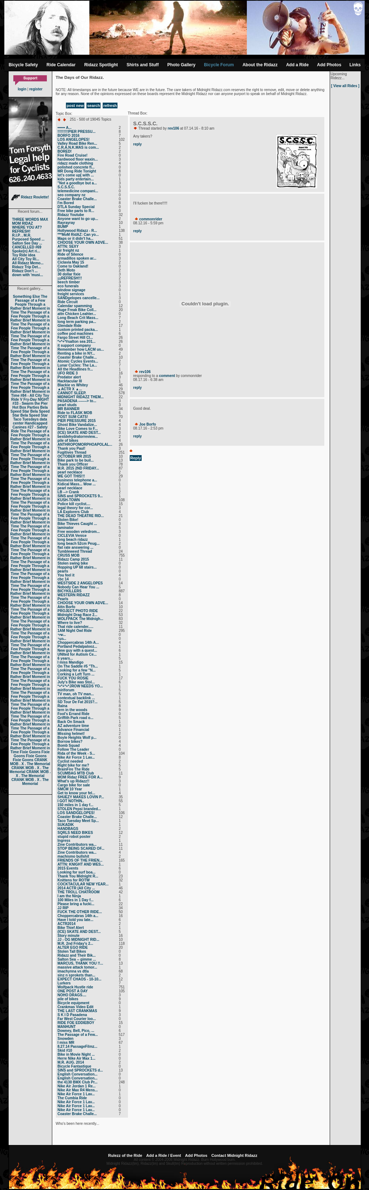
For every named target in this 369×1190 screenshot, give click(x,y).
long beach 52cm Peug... (79, 543)
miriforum (66, 690)
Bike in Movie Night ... (76, 1054)
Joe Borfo (147, 424)
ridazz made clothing (75, 163)
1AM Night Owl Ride (75, 631)
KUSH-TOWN (69, 500)
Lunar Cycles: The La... (77, 365)
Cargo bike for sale (74, 785)
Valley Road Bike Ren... (77, 143)
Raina (62, 706)
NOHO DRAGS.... (72, 995)
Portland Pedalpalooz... (77, 646)
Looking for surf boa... (77, 872)
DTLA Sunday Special (76, 207)
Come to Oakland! (73, 266)
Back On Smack (71, 722)
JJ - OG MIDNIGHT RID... (78, 940)
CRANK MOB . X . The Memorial (30, 762)
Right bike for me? (73, 765)
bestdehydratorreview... (78, 437)
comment (167, 376)
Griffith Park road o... (75, 718)
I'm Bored (66, 203)
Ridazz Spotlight (101, 64)
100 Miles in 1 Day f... (76, 900)
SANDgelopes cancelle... (79, 298)
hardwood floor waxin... (78, 159)
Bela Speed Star (29, 409)
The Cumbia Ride (72, 1098)
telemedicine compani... (78, 191)
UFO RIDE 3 (68, 373)
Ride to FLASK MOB (75, 413)
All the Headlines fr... (75, 369)
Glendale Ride (70, 326)
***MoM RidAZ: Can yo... (78, 235)
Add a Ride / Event (163, 1155)
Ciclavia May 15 (71, 262)
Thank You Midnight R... (78, 876)
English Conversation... (78, 1074)
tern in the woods (73, 710)
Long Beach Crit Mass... (78, 318)
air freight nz (68, 250)
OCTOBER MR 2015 (74, 456)
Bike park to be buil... (76, 460)
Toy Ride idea (23, 255)
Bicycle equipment (73, 1003)
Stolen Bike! (68, 520)
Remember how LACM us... (81, 349)
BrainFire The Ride (74, 769)
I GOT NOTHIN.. (71, 801)
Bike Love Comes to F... (78, 429)
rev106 (173, 128)
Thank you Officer (73, 464)
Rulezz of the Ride (125, 1155)
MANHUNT (67, 1027)
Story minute (69, 936)
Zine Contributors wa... (77, 845)
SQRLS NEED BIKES (75, 833)
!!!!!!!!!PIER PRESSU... (77, 132)
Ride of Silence (71, 254)
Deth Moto (66, 270)
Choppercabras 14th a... (78, 916)
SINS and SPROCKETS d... (80, 1070)
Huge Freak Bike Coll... (77, 310)
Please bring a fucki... (76, 904)
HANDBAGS (68, 829)
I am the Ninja (69, 896)
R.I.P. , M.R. (21, 235)
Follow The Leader (73, 749)
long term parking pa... (77, 322)
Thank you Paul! (71, 448)
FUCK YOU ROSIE (73, 678)
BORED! (65, 151)
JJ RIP (63, 908)
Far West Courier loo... (77, 1019)
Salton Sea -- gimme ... (77, 959)
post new (75, 105)
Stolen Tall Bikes (72, 951)
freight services (71, 294)
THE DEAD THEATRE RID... (81, 516)
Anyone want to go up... (78, 219)
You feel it (66, 575)
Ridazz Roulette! (30, 197)
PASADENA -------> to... (77, 401)
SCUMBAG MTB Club (76, 773)
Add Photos (329, 64)
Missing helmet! (71, 734)
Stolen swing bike (73, 563)
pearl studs (67, 405)
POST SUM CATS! (73, 417)
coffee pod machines (75, 334)
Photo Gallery (181, 64)
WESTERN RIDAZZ (74, 595)
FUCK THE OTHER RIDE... (80, 912)
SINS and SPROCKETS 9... (80, 496)
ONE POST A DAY (73, 991)
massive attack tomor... (77, 967)
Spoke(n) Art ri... (26, 251)
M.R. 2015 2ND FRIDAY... (78, 468)
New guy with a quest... (77, 650)
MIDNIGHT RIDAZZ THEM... (81, 397)
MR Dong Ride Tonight (77, 171)
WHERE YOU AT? (27, 227)
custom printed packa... (78, 330)
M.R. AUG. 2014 (71, 1062)
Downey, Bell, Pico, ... (76, 1031)
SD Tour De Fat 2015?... (78, 702)
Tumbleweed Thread (75, 551)
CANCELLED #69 (26, 247)
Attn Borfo (66, 607)
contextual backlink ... (76, 698)
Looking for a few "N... (77, 670)
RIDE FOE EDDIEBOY (76, 1023)
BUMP (63, 227)
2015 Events (68, 868)
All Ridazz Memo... (28, 263)
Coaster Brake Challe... (77, 199)
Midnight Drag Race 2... (78, 615)
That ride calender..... (75, 627)
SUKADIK (66, 825)
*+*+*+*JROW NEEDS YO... (80, 686)
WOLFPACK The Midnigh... (80, 619)
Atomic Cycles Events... (78, 361)
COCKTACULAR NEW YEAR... (83, 884)
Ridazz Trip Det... (26, 267)
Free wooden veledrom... (79, 532)
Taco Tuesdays (26, 419)
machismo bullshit (73, 856)
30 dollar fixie (69, 274)
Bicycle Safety (23, 64)
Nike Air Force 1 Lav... (76, 757)
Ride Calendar (61, 64)
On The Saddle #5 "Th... (78, 666)
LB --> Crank (68, 492)
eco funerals (68, 286)
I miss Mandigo (71, 662)
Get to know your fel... (76, 793)
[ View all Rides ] (345, 86)
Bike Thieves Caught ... (77, 524)
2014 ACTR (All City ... (76, 888)
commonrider (150, 219)
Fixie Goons (30, 752)
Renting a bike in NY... (76, 353)
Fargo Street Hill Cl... (75, 338)
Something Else (26, 296)
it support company (74, 345)
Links (355, 64)
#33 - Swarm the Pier (30, 403)
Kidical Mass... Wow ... (77, 484)
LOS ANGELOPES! (74, 140)
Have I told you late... (75, 920)
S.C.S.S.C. (66, 187)
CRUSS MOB (69, 555)
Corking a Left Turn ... (76, 674)
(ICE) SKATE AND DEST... (79, 433)
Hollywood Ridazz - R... (77, 231)
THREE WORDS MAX (30, 219)
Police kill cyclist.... (74, 504)
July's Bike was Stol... (76, 682)
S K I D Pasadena (72, 1015)
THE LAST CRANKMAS (77, 1011)
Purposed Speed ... (28, 239)
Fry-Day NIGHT (36, 399)
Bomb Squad (69, 745)
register (36, 89)
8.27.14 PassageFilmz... (78, 1046)
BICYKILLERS (70, 591)
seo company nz (72, 195)
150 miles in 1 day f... (76, 805)
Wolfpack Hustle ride (75, 987)
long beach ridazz (73, 540)
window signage (71, 290)
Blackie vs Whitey (73, 385)
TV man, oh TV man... (76, 694)
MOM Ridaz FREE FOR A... (80, 777)
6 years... (65, 658)
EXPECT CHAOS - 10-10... (80, 979)
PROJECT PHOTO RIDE (78, 611)
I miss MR (66, 1043)
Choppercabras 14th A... (78, 643)
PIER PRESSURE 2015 (77, 421)
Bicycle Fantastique (75, 1066)
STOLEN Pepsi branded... (79, 809)
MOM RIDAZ (22, 223)
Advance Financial (73, 730)
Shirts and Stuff (142, 64)
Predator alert (69, 377)
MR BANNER (69, 409)
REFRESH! (21, 231)
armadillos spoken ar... (77, 258)
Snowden (66, 1039)
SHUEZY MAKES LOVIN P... (81, 797)
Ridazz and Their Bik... (77, 955)
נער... (62, 639)
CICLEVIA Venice (72, 536)
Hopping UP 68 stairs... (77, 567)
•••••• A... (65, 128)
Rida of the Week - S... (76, 753)
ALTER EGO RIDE (73, 947)
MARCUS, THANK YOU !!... (80, 963)
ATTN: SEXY (68, 246)
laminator (66, 528)
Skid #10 (65, 1050)
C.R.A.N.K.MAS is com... (78, 147)
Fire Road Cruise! (73, 155)
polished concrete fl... (76, 167)
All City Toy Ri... (25, 259)
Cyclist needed (70, 761)
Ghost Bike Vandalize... (77, 425)
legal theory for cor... (75, 508)
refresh (110, 105)
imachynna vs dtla (73, 971)
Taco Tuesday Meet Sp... (78, 821)
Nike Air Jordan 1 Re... (77, 1086)
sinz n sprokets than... (76, 975)
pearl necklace (70, 472)
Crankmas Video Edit (76, 1007)
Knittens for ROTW (74, 880)
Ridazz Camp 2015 (73, 559)
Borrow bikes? (70, 742)
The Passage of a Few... (78, 1035)
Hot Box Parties (25, 407)
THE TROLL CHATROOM (79, 892)
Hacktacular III (70, 381)
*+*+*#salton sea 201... (77, 341)
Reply (135, 458)
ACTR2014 (67, 924)
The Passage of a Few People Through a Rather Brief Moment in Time (30, 304)
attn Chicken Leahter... (77, 314)
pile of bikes (68, 441)
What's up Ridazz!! (73, 781)
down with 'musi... (27, 275)
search (93, 105)
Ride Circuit (68, 302)
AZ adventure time (73, 726)
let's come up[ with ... (76, 175)
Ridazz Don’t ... (25, 271)
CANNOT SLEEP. (72, 393)
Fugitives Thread (72, 452)
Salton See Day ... (27, 243)
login (22, 89)
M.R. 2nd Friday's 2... (75, 944)
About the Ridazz (260, 64)
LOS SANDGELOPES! (76, 813)
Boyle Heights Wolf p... (77, 738)
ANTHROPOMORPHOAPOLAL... (85, 444)
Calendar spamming (75, 306)
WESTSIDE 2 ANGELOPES (80, 583)
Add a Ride (297, 64)
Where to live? (70, 623)
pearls (63, 571)
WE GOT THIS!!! (71, 476)
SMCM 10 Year (70, 789)
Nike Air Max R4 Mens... (78, 1090)
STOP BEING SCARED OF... (81, 848)
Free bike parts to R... (76, 211)
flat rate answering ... (75, 547)
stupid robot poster (74, 837)
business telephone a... (77, 480)
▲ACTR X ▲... (70, 389)
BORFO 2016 (69, 136)
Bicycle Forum (219, 64)
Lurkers (64, 983)
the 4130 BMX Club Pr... (78, 1082)
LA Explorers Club (73, 512)
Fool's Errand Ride (74, 714)
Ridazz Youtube (71, 215)
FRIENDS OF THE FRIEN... (80, 860)
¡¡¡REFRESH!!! (70, 278)
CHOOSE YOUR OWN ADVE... (83, 242)
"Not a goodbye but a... (77, 183)
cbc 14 (63, 579)
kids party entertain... (76, 179)
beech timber (69, 282)
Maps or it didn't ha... (76, 239)
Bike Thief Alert (71, 928)
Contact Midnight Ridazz (234, 1155)
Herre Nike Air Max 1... (76, 1058)
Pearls (63, 599)
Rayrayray (66, 223)
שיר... (62, 635)
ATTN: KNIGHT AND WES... (81, 864)
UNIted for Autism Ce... (77, 654)
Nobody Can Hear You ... (78, 587)
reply (137, 144)
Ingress (64, 841)
